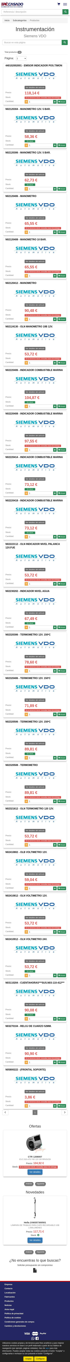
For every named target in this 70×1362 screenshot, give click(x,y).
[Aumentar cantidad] (55, 102)
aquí (47, 1348)
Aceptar (28, 1359)
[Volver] (5, 1112)
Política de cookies (13, 1318)
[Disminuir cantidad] (26, 102)
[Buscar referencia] (65, 42)
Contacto (8, 1289)
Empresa (8, 1284)
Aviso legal (9, 1309)
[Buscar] (65, 11)
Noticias (8, 1305)
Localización (10, 1293)
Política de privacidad (14, 1313)
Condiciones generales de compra (19, 1322)
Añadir (61, 102)
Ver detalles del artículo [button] (35, 131)
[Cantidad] (40, 102)
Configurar (40, 1359)
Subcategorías (19, 20)
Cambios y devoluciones (15, 1326)
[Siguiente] (65, 1112)
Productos (9, 1301)
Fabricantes (10, 1297)
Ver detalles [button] (35, 1172)
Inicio (7, 20)
